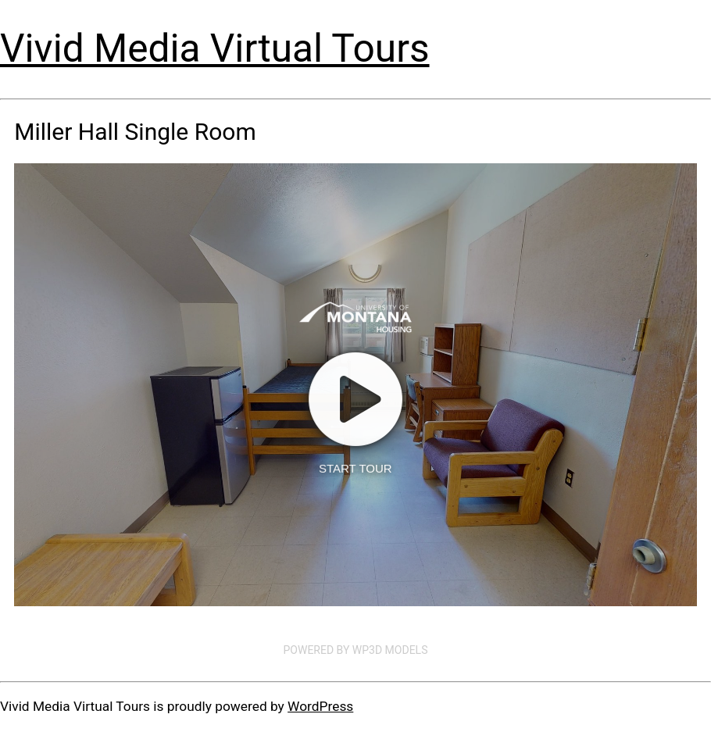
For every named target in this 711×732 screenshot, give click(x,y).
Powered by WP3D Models (356, 650)
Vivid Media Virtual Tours (215, 48)
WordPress (320, 706)
